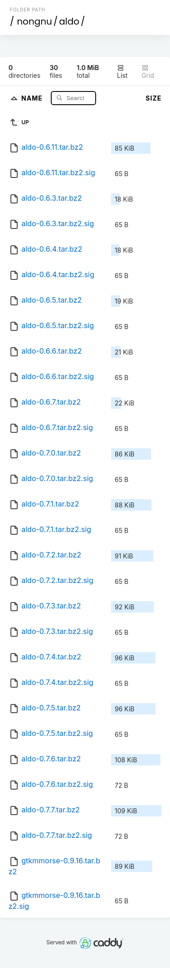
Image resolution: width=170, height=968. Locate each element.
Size (153, 98)
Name (32, 97)
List (122, 71)
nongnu (34, 21)
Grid (147, 71)
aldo (69, 21)
